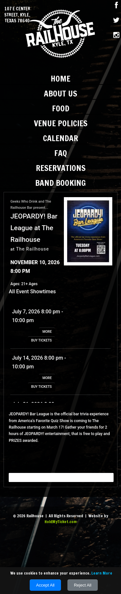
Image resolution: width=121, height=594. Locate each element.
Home (60, 78)
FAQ (60, 153)
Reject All (82, 585)
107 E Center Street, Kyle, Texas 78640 (17, 15)
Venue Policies (60, 123)
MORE (47, 332)
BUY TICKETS (41, 340)
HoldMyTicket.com (60, 521)
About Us (60, 93)
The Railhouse (32, 249)
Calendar (60, 138)
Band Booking (60, 182)
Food (60, 108)
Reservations (61, 168)
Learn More (101, 573)
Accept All (45, 585)
